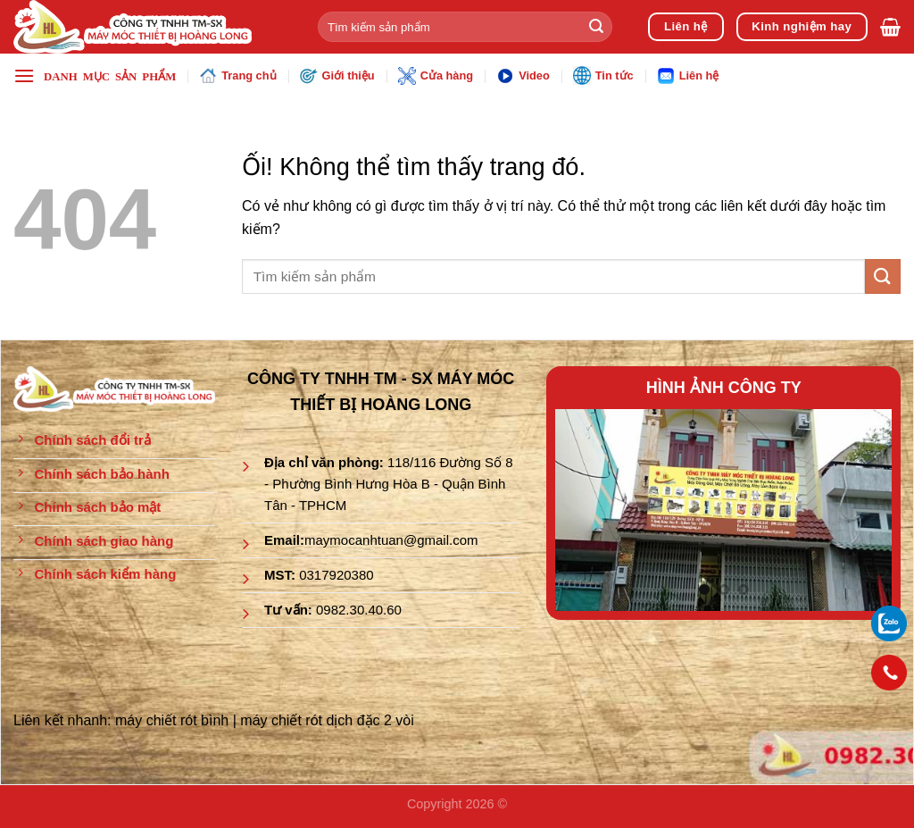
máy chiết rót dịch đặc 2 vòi (327, 720)
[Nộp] (596, 27)
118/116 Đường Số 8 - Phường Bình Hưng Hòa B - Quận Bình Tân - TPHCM (388, 484)
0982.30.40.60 (359, 609)
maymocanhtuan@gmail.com (391, 540)
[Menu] (94, 75)
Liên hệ (688, 76)
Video (523, 76)
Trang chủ (237, 76)
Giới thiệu (337, 75)
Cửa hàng (435, 76)
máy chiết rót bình (171, 720)
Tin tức (603, 75)
